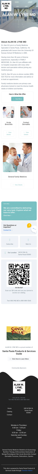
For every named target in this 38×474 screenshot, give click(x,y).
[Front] (6, 6)
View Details (8, 133)
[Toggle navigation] (35, 6)
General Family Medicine (17, 177)
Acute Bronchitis (8, 123)
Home (9, 408)
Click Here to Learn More (19, 359)
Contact (9, 415)
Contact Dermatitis (26, 123)
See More (17, 99)
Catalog (9, 411)
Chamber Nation (27, 470)
